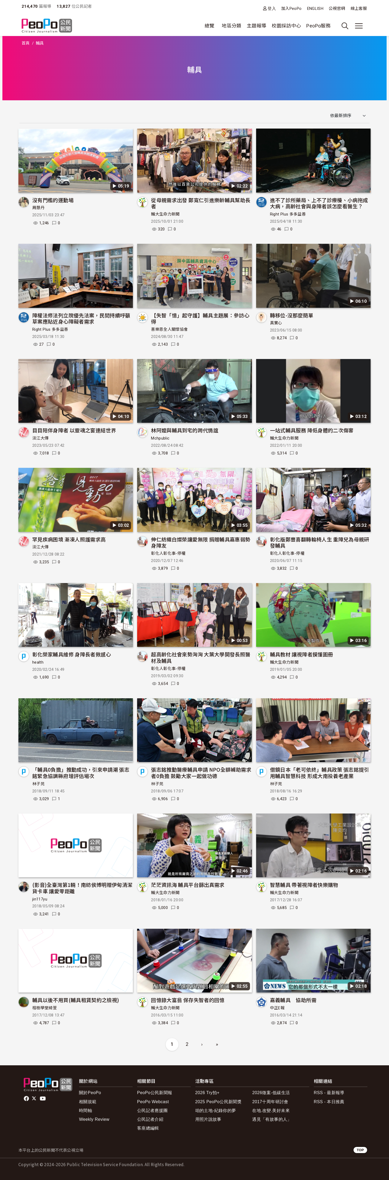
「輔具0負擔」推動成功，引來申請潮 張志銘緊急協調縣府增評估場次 (80, 772)
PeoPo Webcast (153, 1101)
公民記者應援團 (152, 1110)
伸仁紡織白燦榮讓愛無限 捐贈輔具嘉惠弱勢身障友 (200, 542)
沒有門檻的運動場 (53, 200)
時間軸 (85, 1110)
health (37, 662)
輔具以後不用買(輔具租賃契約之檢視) (75, 999)
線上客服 (359, 8)
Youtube (43, 1098)
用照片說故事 (208, 1119)
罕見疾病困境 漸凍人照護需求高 (69, 539)
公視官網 (337, 8)
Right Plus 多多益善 (288, 214)
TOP (360, 1150)
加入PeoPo (291, 8)
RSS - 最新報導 (329, 1092)
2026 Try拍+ (207, 1092)
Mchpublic (160, 438)
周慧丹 (38, 207)
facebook (27, 1098)
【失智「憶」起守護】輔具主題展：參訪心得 (200, 318)
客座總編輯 (148, 1128)
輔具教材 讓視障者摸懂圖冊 (301, 654)
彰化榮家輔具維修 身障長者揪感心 (71, 654)
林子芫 (38, 784)
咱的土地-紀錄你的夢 (215, 1110)
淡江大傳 (40, 438)
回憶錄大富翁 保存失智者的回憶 (187, 999)
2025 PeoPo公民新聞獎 (218, 1101)
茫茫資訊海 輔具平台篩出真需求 (187, 884)
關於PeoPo (90, 1092)
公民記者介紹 (150, 1119)
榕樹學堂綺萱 (44, 1008)
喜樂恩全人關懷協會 (169, 329)
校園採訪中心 (286, 26)
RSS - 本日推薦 (329, 1101)
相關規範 (87, 1101)
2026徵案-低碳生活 (271, 1092)
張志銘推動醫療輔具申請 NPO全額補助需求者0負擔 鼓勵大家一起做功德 (201, 772)
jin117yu (39, 899)
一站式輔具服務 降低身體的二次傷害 (312, 430)
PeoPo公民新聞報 (154, 1092)
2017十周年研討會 (270, 1101)
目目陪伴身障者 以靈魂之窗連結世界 (74, 430)
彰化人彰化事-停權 (168, 553)
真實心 (276, 323)
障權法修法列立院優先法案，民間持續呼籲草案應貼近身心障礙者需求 (81, 318)
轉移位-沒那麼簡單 (291, 315)
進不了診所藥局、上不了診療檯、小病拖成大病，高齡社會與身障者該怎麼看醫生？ (319, 203)
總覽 (210, 26)
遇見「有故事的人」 (271, 1119)
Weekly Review (94, 1119)
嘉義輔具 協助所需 (293, 999)
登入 (272, 8)
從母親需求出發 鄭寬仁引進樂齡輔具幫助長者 (200, 203)
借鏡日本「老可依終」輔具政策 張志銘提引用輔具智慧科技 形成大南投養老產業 (319, 772)
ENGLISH (315, 8)
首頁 (26, 43)
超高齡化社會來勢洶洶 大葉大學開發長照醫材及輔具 (200, 657)
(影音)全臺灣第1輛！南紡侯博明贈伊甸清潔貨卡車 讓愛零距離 (82, 888)
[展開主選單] (359, 26)
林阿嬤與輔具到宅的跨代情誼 (184, 430)
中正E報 (277, 1008)
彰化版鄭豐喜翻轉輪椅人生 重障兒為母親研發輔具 (319, 542)
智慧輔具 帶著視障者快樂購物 (304, 884)
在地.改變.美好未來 (271, 1110)
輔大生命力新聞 (165, 214)
